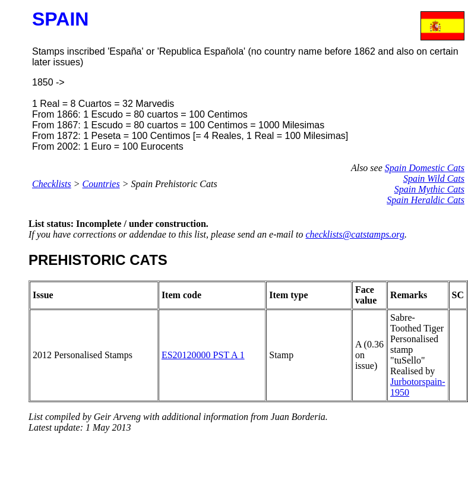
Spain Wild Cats (433, 178)
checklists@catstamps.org (354, 234)
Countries (101, 184)
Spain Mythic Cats (429, 189)
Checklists (51, 184)
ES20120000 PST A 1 (203, 355)
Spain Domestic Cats (424, 168)
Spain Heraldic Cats (425, 200)
